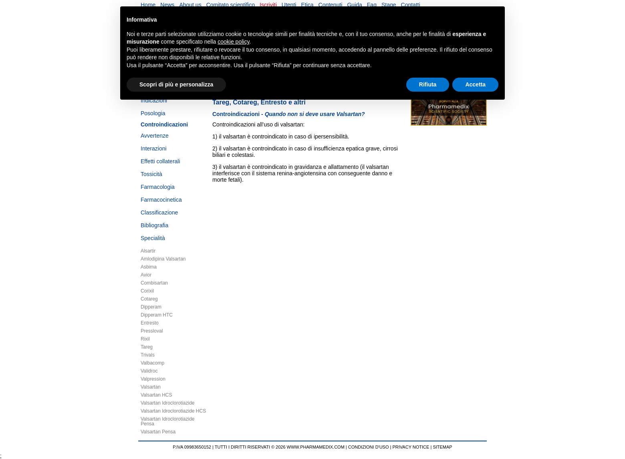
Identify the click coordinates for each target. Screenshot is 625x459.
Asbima (149, 267)
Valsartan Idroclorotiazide (168, 403)
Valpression (153, 379)
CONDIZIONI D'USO (368, 447)
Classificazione (159, 212)
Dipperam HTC (157, 315)
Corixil (147, 291)
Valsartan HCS (156, 395)
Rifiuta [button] (428, 84)
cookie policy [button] (233, 41)
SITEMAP (442, 447)
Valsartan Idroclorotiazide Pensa (168, 421)
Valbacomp (152, 363)
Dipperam (151, 307)
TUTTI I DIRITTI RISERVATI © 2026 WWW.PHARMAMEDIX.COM (280, 447)
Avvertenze (155, 135)
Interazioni (154, 148)
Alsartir (148, 251)
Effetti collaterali (160, 161)
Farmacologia (158, 187)
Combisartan (154, 283)
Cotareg (149, 299)
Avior (146, 275)
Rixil (145, 339)
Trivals (148, 355)
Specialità (153, 238)
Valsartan (151, 387)
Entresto (150, 323)
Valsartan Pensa (158, 432)
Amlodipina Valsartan (163, 259)
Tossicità (151, 174)
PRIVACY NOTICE (411, 447)
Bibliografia (154, 225)
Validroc (149, 371)
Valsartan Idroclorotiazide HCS (173, 411)
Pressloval (152, 331)
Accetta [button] (475, 84)
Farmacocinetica (161, 199)
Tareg (147, 347)
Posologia (153, 113)
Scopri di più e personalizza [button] (176, 84)
